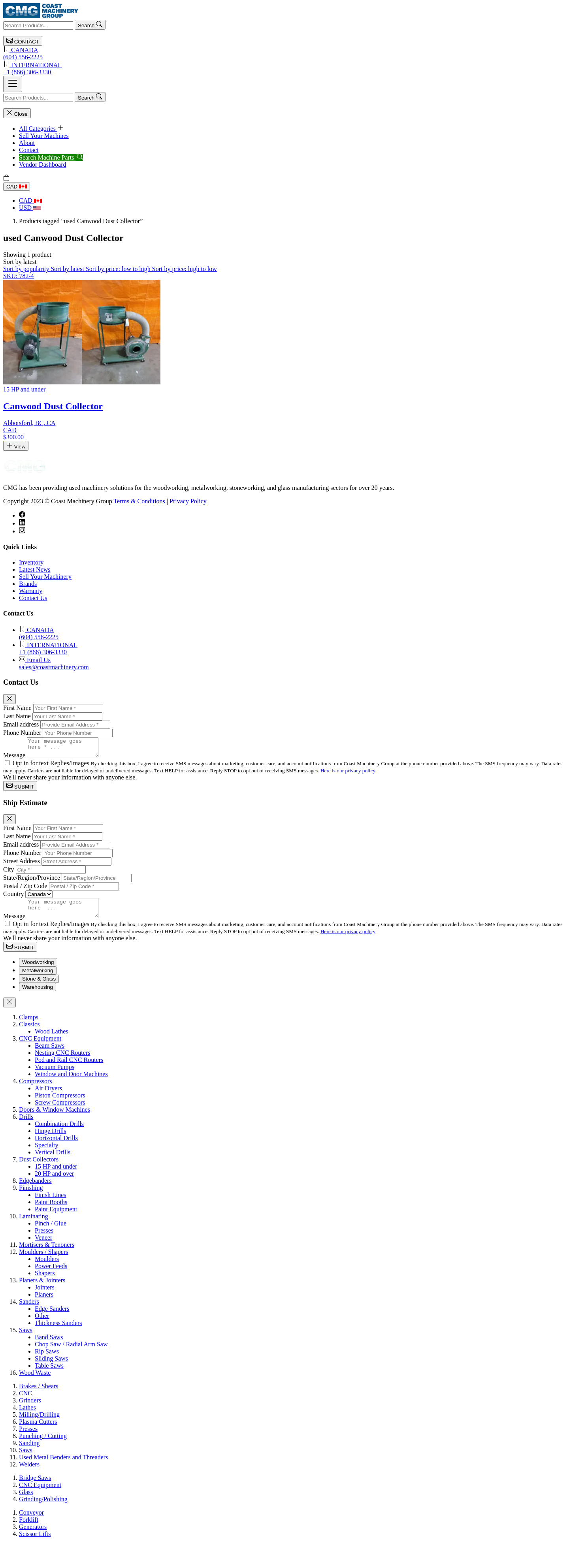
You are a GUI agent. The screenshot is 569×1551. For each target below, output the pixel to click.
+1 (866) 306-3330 (284, 68)
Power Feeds (51, 1273)
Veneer (43, 1244)
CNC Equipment (40, 1045)
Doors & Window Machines (54, 1116)
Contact (29, 150)
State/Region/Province (31, 881)
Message (14, 758)
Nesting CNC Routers (62, 1059)
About (27, 142)
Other (42, 1322)
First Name (17, 707)
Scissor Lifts (35, 1541)
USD (30, 207)
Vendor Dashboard (42, 164)
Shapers (45, 1280)
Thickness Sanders (58, 1330)
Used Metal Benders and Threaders (63, 1464)
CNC (25, 1400)
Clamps (28, 1024)
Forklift (28, 1526)
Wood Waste (35, 1379)
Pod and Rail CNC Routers (69, 1066)
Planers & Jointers (42, 1287)
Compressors (35, 1088)
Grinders (30, 1407)
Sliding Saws (51, 1365)
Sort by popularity (27, 268)
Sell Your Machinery (45, 576)
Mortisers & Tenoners (46, 1251)
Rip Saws (47, 1358)
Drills (26, 1123)
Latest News (35, 569)
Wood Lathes (51, 1038)
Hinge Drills (50, 1138)
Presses (44, 1237)
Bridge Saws (35, 1484)
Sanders (29, 1308)
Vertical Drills (52, 1159)
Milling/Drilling (39, 1421)
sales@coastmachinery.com (292, 663)
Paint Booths (51, 1209)
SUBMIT (20, 789)
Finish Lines (50, 1202)
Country (13, 897)
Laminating (33, 1223)
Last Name (17, 716)
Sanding (29, 1450)
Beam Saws (49, 1052)
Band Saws (49, 1344)
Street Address (21, 864)
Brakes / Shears (38, 1393)
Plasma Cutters (38, 1428)
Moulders (47, 1266)
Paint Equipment (56, 1216)
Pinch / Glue (50, 1230)
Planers (44, 1301)
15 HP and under (56, 1173)
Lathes (27, 1414)
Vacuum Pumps (54, 1074)
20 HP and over (54, 1180)
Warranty (30, 590)
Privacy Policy (188, 501)
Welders (29, 1471)
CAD (16, 187)
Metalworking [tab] (37, 978)
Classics (29, 1031)
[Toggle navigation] (12, 84)
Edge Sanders (52, 1315)
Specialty (46, 1152)
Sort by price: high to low (184, 268)
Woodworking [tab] (38, 969)
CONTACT (22, 41)
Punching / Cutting (43, 1443)
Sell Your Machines (44, 135)
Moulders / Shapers (43, 1258)
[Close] (9, 699)
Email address (21, 724)
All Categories (41, 128)
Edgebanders (35, 1187)
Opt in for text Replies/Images (52, 766)
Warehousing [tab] (37, 994)
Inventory (31, 562)
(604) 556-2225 (284, 53)
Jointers (45, 1294)
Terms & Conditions (139, 501)
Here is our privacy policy (347, 774)
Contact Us (33, 598)
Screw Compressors (60, 1109)
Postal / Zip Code (25, 889)
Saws (25, 1337)
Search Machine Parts (51, 157)
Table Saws (49, 1372)
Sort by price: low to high (119, 268)
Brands (28, 583)
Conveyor (31, 1519)
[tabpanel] (284, 1202)
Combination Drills (59, 1130)
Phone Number (22, 732)
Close (17, 113)
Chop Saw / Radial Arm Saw (71, 1351)
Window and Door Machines (71, 1081)
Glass (26, 1499)
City (8, 873)
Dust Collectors (38, 1166)
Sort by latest (68, 268)
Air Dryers (48, 1095)
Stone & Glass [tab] (39, 986)
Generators (33, 1533)
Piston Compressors (60, 1102)
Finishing (31, 1194)
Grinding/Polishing (43, 1506)
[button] (19, 261)
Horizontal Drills (56, 1145)
